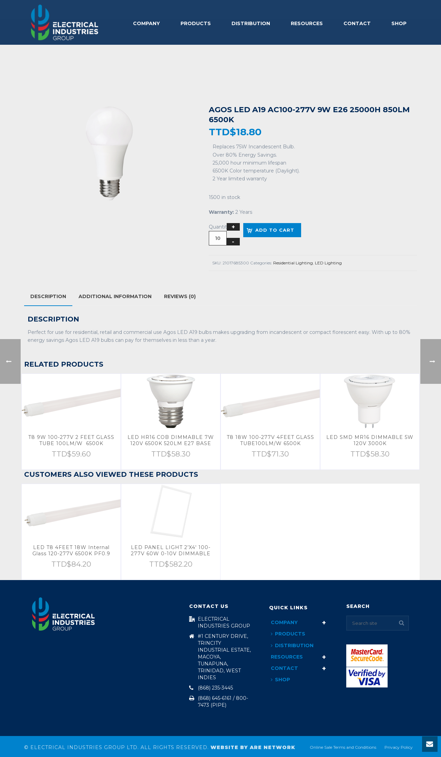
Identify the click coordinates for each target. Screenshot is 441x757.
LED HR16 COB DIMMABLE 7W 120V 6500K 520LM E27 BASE (170, 440)
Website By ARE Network (253, 747)
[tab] (48, 296)
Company (146, 23)
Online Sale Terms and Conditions (343, 747)
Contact (357, 23)
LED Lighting (328, 262)
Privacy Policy (398, 747)
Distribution (251, 23)
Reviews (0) (180, 296)
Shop (399, 23)
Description (48, 296)
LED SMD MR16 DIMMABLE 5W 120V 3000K (369, 440)
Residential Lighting (293, 262)
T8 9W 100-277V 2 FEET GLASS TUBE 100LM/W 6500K (71, 440)
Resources (307, 23)
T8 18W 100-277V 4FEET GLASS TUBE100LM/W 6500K (270, 440)
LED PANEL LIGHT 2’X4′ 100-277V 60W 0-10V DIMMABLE (171, 550)
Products (196, 23)
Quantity (219, 227)
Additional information (115, 296)
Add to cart (274, 230)
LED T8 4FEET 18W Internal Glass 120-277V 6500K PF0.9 (71, 550)
